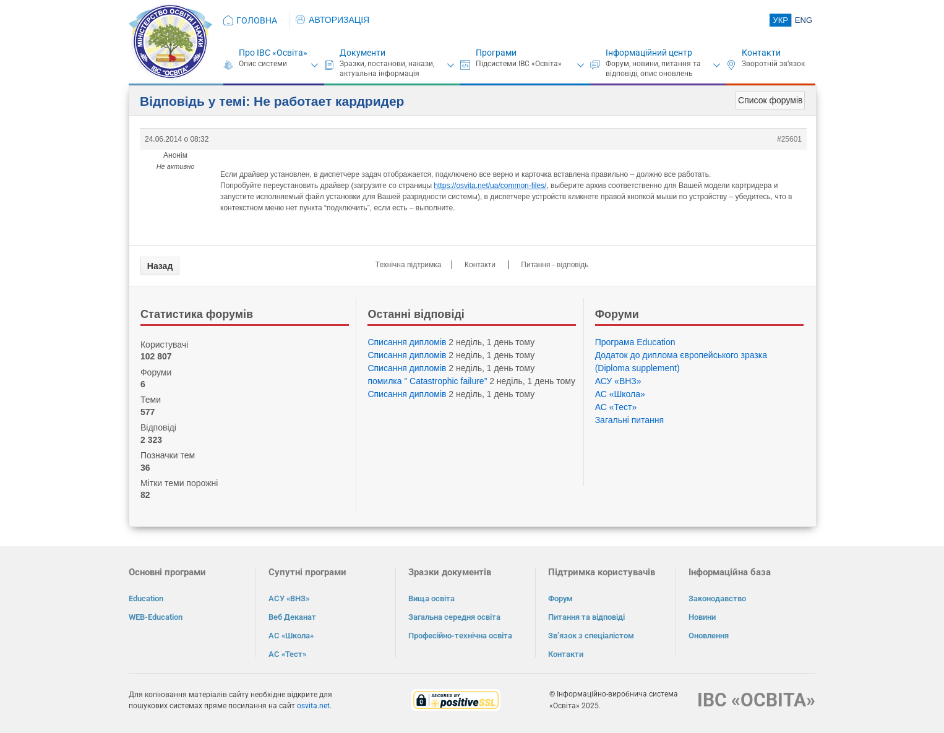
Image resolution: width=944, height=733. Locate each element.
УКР (780, 20)
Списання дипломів (406, 342)
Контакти (761, 53)
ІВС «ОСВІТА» (756, 700)
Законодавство (717, 598)
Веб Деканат (292, 617)
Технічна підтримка (408, 264)
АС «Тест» (616, 407)
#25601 (789, 139)
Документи (362, 53)
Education (146, 598)
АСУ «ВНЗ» (618, 381)
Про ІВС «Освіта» (273, 53)
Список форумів (770, 100)
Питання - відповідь (554, 264)
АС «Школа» (620, 394)
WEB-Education (155, 617)
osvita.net (313, 705)
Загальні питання (629, 420)
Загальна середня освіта (454, 617)
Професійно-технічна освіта (460, 635)
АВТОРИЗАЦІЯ (332, 20)
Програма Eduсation (635, 342)
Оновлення (709, 635)
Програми (496, 53)
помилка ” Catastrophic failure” (427, 381)
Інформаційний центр (649, 53)
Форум (560, 598)
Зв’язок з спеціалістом (591, 635)
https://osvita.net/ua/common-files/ (490, 185)
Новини (702, 617)
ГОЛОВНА (256, 20)
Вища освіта (431, 598)
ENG (803, 20)
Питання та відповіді (586, 617)
